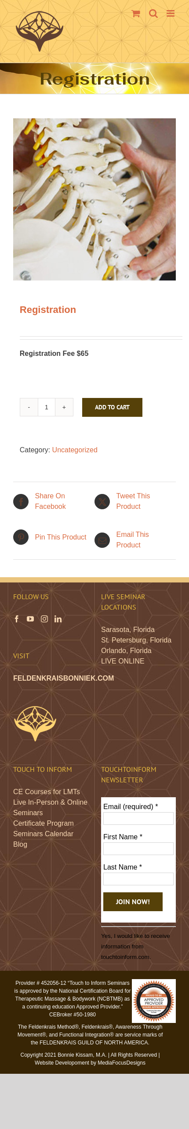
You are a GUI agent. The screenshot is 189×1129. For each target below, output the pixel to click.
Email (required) (130, 806)
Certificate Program (43, 823)
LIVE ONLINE (123, 661)
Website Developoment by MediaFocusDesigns (90, 1063)
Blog (20, 844)
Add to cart (112, 407)
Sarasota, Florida (128, 629)
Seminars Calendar (43, 834)
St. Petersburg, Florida (136, 640)
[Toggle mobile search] (153, 13)
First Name (122, 837)
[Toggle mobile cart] (135, 13)
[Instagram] (44, 618)
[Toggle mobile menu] (171, 13)
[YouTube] (30, 618)
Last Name (122, 867)
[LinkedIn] (58, 618)
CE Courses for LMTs (46, 791)
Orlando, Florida (126, 650)
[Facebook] (16, 618)
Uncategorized (75, 450)
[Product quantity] (46, 407)
